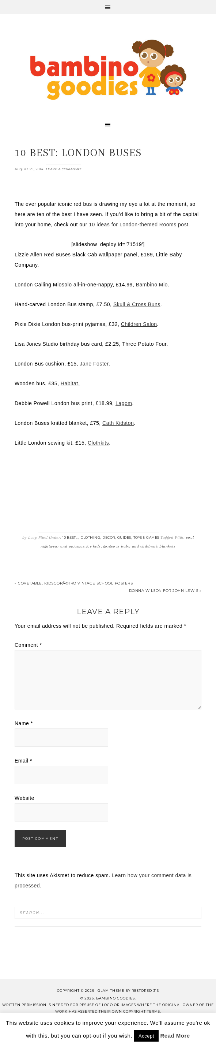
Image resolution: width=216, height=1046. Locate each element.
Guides (124, 537)
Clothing (90, 537)
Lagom (123, 403)
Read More (175, 1035)
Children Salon (139, 324)
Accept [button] (146, 1036)
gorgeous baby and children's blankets (139, 546)
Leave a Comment (63, 169)
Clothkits (98, 443)
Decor (108, 537)
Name (24, 723)
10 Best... (70, 537)
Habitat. (70, 383)
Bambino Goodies (108, 69)
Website (24, 798)
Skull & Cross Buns (136, 304)
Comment (28, 645)
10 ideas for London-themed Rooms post (138, 224)
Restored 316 (145, 990)
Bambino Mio (152, 285)
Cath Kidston (118, 423)
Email (23, 761)
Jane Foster (94, 364)
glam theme (111, 990)
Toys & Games (146, 537)
